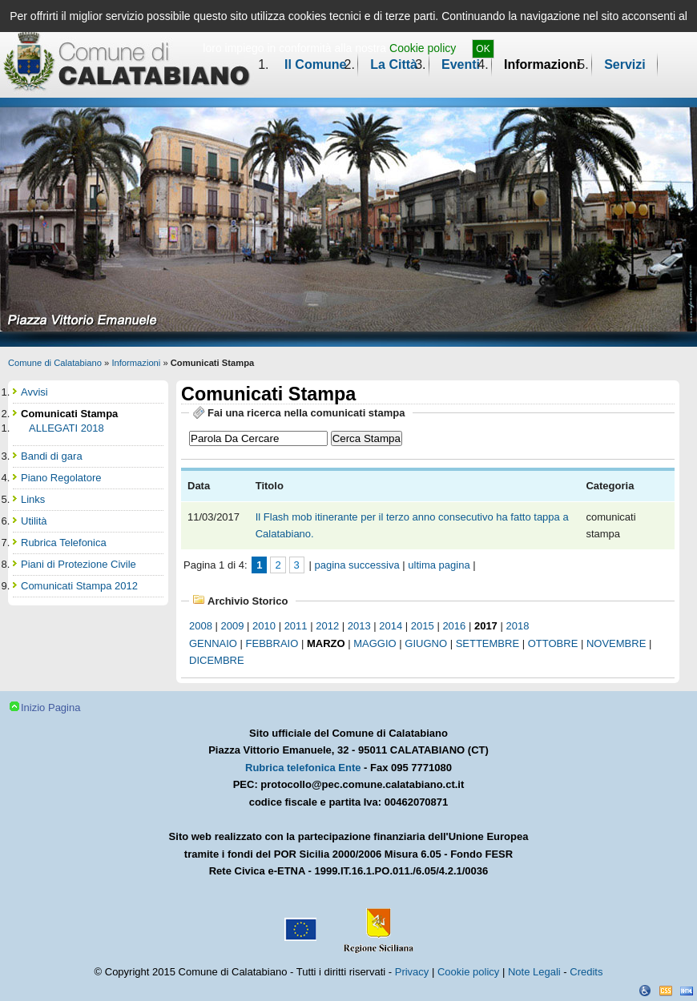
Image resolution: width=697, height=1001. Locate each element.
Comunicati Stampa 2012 (79, 586)
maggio (374, 643)
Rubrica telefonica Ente (303, 768)
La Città (393, 64)
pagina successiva (356, 565)
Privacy (412, 972)
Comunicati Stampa (69, 414)
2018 (517, 626)
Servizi (625, 64)
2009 (232, 626)
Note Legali (534, 972)
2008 (200, 626)
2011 (296, 626)
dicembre (216, 660)
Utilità (34, 521)
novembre (616, 643)
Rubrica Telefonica (64, 543)
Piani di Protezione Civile (78, 564)
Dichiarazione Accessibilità (645, 990)
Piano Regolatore (61, 478)
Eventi (460, 64)
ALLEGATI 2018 (66, 428)
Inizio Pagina (50, 708)
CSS (665, 990)
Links (33, 499)
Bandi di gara (52, 456)
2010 (264, 626)
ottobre (553, 643)
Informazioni (542, 64)
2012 (327, 626)
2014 (390, 626)
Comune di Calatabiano (55, 363)
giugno (426, 643)
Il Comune (315, 64)
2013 (359, 626)
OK (483, 48)
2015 (422, 626)
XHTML (686, 990)
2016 (453, 626)
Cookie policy (422, 48)
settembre (487, 643)
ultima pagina (438, 565)
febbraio (272, 643)
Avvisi (34, 392)
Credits (586, 972)
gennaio (213, 643)
